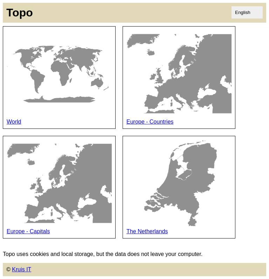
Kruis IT (21, 269)
